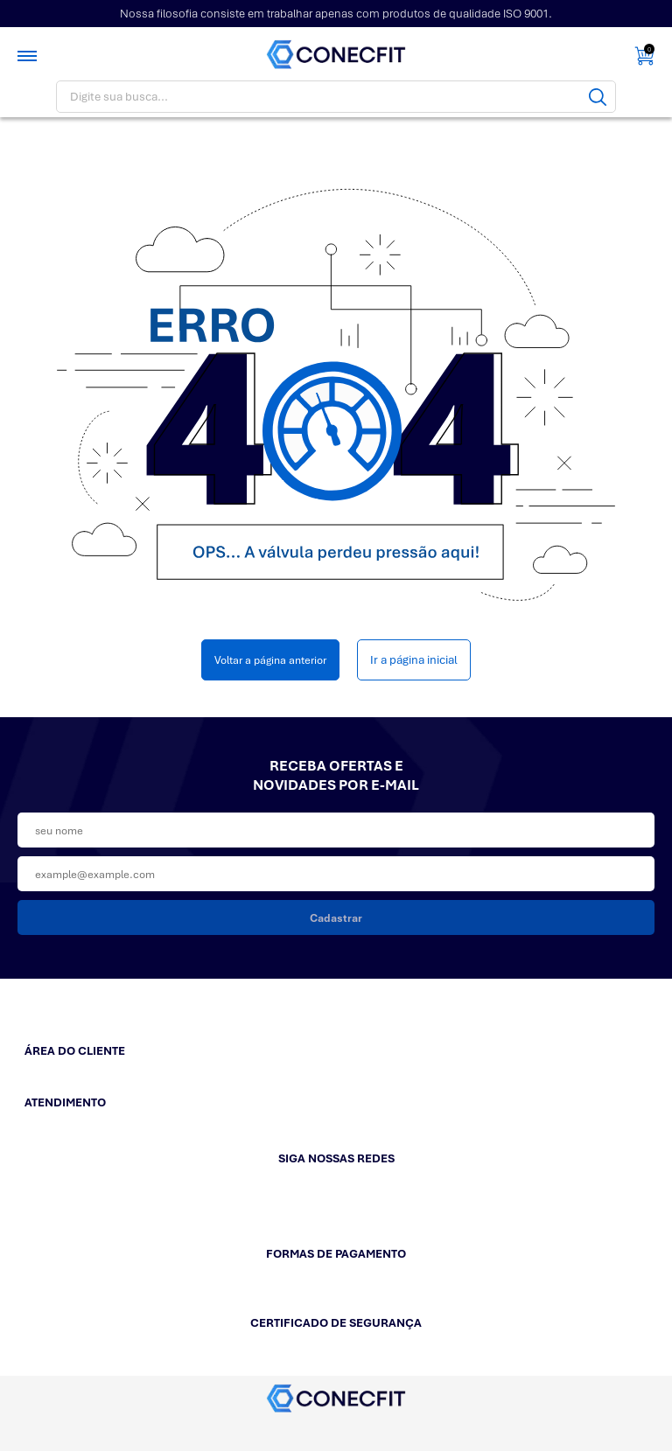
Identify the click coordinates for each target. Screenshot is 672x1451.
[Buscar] (597, 96)
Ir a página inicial (414, 659)
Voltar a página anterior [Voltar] (270, 659)
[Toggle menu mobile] (29, 56)
